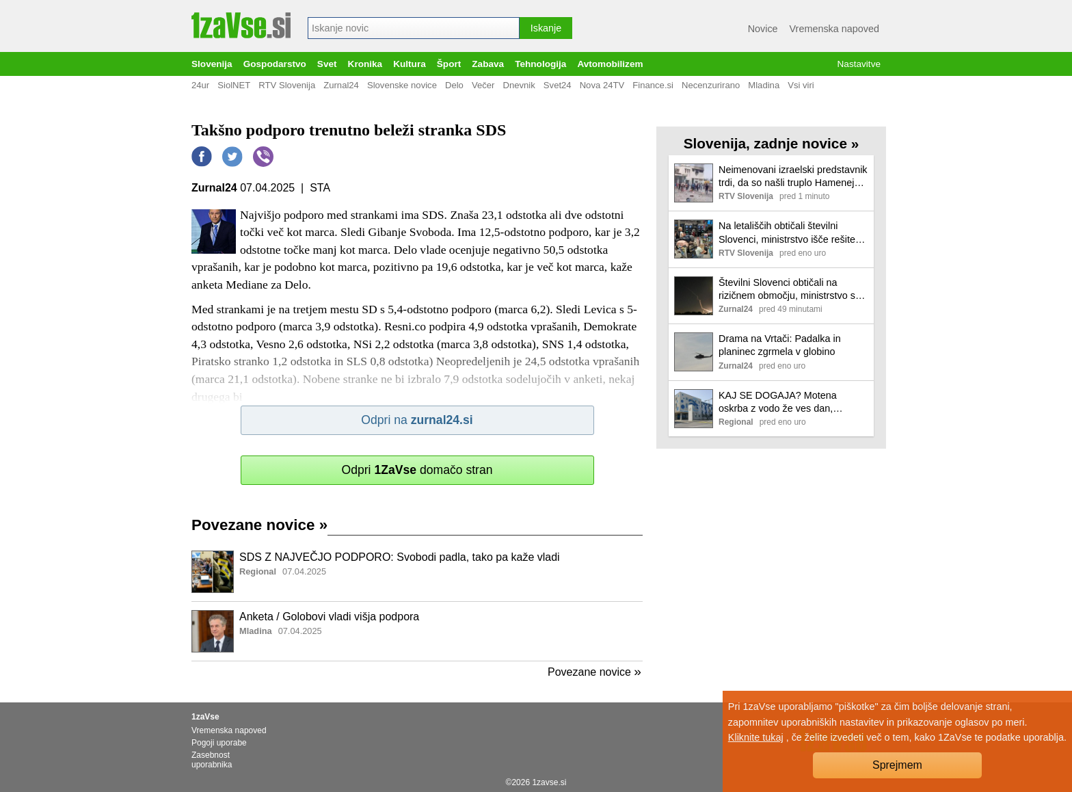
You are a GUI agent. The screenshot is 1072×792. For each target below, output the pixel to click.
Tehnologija (540, 64)
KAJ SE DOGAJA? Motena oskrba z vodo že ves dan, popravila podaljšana (778, 402)
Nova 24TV (602, 85)
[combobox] (414, 28)
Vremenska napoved (834, 28)
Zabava (488, 64)
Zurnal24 (341, 85)
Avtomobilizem (610, 64)
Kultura (409, 64)
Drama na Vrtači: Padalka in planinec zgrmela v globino (780, 345)
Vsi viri (801, 85)
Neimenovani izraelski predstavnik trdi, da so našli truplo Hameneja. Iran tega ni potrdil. (793, 176)
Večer (483, 85)
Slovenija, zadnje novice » (771, 143)
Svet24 (558, 85)
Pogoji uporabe (219, 743)
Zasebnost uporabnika (211, 759)
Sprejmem (897, 765)
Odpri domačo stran (416, 470)
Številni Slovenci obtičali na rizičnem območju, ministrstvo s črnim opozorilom (787, 289)
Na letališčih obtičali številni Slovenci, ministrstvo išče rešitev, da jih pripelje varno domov (790, 233)
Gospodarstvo (274, 64)
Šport (449, 64)
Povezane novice (259, 524)
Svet (327, 64)
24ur (200, 85)
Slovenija (211, 64)
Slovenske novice (402, 85)
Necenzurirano (711, 85)
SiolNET (233, 85)
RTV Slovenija (286, 85)
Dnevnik (518, 85)
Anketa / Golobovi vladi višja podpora (329, 616)
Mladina (763, 85)
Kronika (365, 64)
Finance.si (652, 85)
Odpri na (416, 420)
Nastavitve (859, 64)
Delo (454, 85)
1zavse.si (549, 782)
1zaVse (205, 717)
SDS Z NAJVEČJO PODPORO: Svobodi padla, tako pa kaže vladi (399, 557)
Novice (763, 28)
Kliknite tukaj (755, 737)
